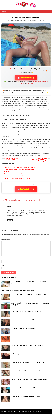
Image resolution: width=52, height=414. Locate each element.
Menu (4, 11)
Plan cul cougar (16, 411)
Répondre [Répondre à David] (10, 220)
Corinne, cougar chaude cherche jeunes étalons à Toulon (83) (27, 354)
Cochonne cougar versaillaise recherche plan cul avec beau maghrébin (40, 160)
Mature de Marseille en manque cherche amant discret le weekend (28, 294)
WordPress (33, 411)
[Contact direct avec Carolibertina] (26, 44)
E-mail (3, 265)
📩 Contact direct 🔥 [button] (26, 78)
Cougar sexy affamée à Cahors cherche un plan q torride (26, 371)
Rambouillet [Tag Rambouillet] (29, 83)
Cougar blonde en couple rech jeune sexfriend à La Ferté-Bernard (28, 337)
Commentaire (6, 239)
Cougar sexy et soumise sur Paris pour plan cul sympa (25, 396)
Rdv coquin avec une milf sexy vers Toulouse (23, 328)
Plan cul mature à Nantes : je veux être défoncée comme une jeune (28, 320)
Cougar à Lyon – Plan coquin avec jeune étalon (23, 388)
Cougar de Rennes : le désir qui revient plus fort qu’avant (26, 311)
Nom (2, 259)
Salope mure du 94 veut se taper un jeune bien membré (11, 160)
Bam (39, 411)
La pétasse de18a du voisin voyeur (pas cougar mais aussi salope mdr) (30, 379)
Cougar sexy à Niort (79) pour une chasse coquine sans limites (27, 362)
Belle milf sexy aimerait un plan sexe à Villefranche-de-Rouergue (28, 345)
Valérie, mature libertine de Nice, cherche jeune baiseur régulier (18, 290)
